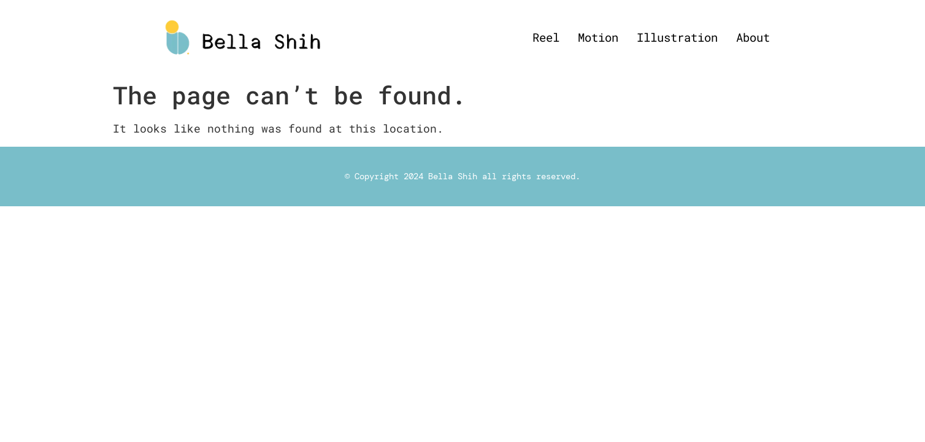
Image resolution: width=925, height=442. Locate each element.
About (753, 37)
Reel (545, 37)
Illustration (677, 37)
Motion (598, 37)
